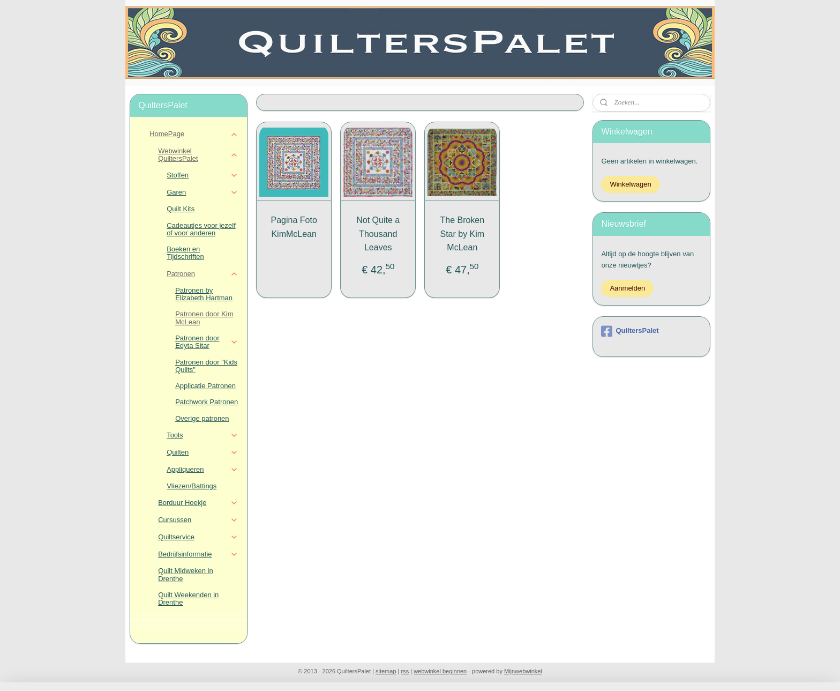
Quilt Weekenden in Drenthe (188, 598)
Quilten (202, 452)
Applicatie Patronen (205, 386)
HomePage (193, 134)
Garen (202, 192)
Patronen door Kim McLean (204, 317)
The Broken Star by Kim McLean (462, 234)
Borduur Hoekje (198, 503)
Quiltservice (198, 537)
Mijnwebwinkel (523, 671)
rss (405, 671)
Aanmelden (627, 288)
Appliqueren (202, 469)
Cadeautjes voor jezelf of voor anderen (201, 229)
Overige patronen (202, 418)
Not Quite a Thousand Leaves (378, 234)
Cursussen (198, 520)
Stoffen (202, 175)
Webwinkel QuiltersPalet (198, 154)
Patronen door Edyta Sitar (206, 342)
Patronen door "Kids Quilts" (206, 366)
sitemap (386, 671)
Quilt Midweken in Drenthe (185, 574)
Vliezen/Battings (191, 486)
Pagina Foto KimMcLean (294, 227)
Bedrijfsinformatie (198, 554)
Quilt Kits (180, 209)
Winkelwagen (630, 184)
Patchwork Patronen (206, 402)
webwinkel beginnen (440, 671)
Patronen (202, 274)
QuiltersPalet (629, 331)
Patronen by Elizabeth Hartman (203, 294)
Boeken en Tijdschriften (185, 253)
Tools (202, 435)
